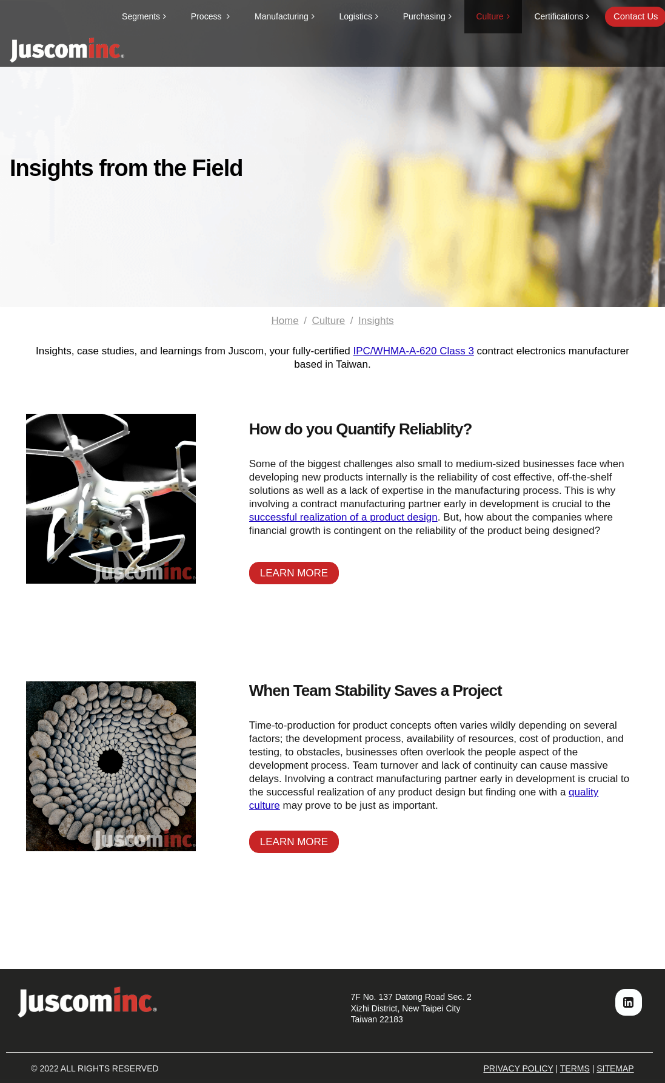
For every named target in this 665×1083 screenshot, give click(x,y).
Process (207, 16)
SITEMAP (614, 1068)
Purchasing (424, 16)
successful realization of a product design (343, 517)
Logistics (355, 16)
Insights (376, 320)
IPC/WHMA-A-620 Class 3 (413, 351)
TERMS (575, 1068)
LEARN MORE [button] (294, 573)
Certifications (558, 16)
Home (284, 320)
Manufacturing (282, 16)
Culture (490, 16)
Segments (141, 16)
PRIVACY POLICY (518, 1068)
